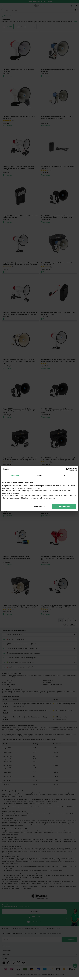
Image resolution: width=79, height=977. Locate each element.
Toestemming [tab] (14, 475)
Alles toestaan (64, 506)
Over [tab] (65, 475)
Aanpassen (39, 506)
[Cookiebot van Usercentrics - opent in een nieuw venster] (68, 469)
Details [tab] (39, 475)
